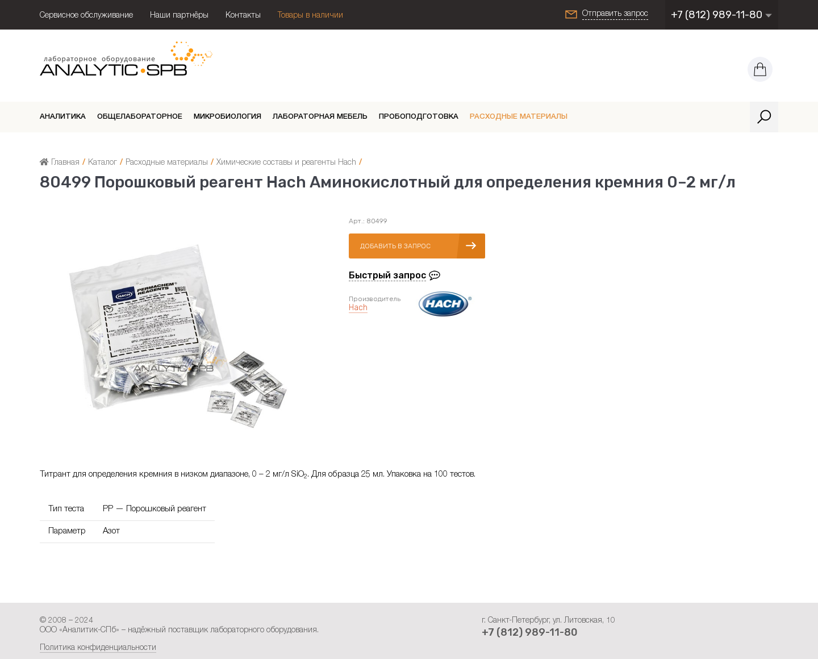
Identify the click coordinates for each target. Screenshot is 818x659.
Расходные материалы (518, 117)
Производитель (374, 299)
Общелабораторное (139, 117)
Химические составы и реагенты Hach (286, 163)
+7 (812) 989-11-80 (722, 15)
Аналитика (63, 117)
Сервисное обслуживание (86, 16)
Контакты (243, 16)
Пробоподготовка (418, 117)
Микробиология (227, 117)
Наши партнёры (179, 16)
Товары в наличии (310, 16)
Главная (60, 163)
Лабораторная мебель (320, 117)
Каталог (102, 163)
